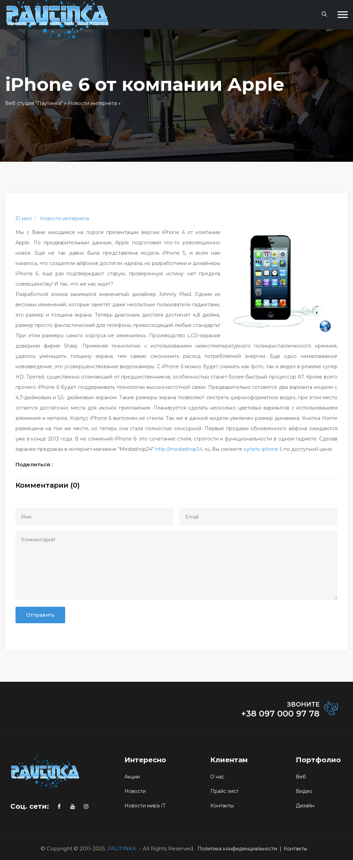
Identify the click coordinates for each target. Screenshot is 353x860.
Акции (132, 777)
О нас (217, 777)
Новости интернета (92, 103)
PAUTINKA (122, 848)
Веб (301, 777)
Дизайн (305, 806)
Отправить (40, 615)
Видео (304, 791)
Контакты (222, 806)
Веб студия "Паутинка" (34, 103)
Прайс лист (224, 791)
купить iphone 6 (263, 449)
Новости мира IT (144, 806)
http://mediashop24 (178, 449)
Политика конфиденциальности (237, 849)
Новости (135, 791)
